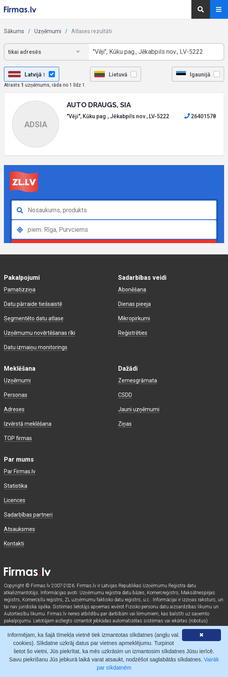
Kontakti (14, 543)
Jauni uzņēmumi (138, 409)
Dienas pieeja (134, 304)
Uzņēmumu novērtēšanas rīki (39, 333)
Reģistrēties (132, 333)
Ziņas (125, 424)
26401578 (200, 116)
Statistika (15, 486)
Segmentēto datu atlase (34, 318)
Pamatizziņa (19, 289)
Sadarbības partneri (28, 515)
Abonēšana (132, 289)
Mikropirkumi (134, 318)
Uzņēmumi (47, 31)
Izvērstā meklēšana (27, 424)
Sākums (14, 31)
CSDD (125, 395)
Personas (15, 395)
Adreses (14, 409)
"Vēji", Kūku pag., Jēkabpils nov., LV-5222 (118, 116)
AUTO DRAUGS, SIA (99, 105)
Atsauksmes (19, 529)
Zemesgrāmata (137, 380)
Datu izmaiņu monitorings (35, 347)
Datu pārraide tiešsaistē (33, 304)
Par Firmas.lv (19, 471)
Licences (14, 500)
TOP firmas (18, 438)
